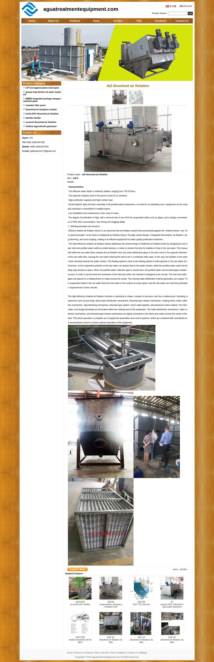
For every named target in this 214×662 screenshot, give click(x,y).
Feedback (160, 20)
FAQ (139, 20)
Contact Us (182, 20)
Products (74, 20)
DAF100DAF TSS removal (141, 603)
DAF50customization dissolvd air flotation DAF (110, 604)
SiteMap (143, 652)
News (96, 20)
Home (32, 20)
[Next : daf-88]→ (180, 569)
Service (117, 20)
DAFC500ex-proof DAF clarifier (80, 603)
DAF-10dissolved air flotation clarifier (110, 639)
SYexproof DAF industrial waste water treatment (172, 604)
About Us (53, 20)
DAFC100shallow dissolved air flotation (80, 639)
